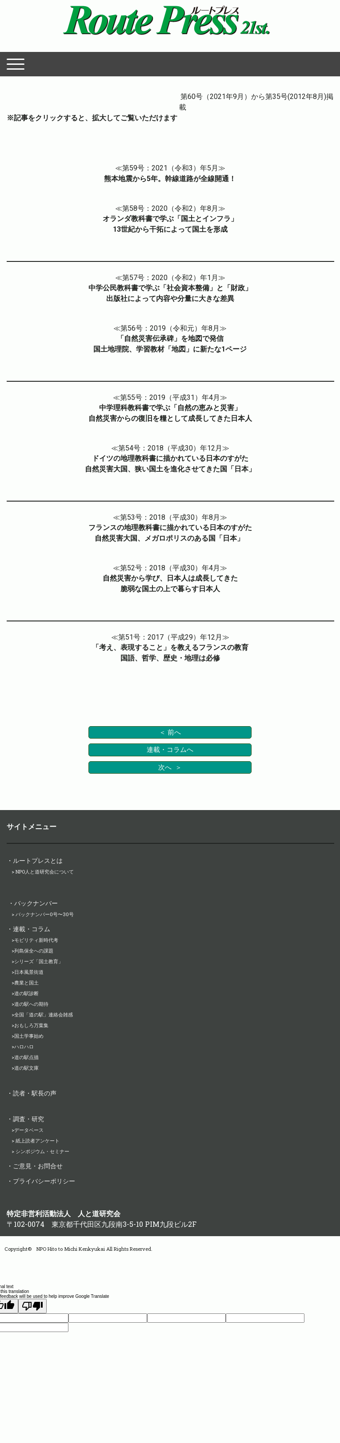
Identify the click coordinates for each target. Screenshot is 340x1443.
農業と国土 (26, 982)
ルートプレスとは (38, 860)
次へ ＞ (170, 767)
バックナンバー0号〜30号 (45, 914)
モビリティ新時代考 (36, 940)
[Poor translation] (32, 1306)
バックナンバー (36, 903)
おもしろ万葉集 (31, 1025)
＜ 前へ (170, 732)
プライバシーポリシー (44, 1181)
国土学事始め (29, 1035)
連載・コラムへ (170, 750)
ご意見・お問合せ (38, 1166)
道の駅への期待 (31, 1003)
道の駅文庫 (26, 1067)
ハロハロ (24, 1046)
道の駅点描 (26, 1057)
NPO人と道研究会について (45, 871)
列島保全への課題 (33, 950)
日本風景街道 (29, 972)
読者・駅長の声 (34, 1093)
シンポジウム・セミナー (42, 1151)
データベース (29, 1130)
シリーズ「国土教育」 (38, 961)
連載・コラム (31, 929)
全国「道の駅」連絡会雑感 (43, 1014)
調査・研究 (28, 1119)
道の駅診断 (26, 993)
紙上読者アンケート (37, 1140)
